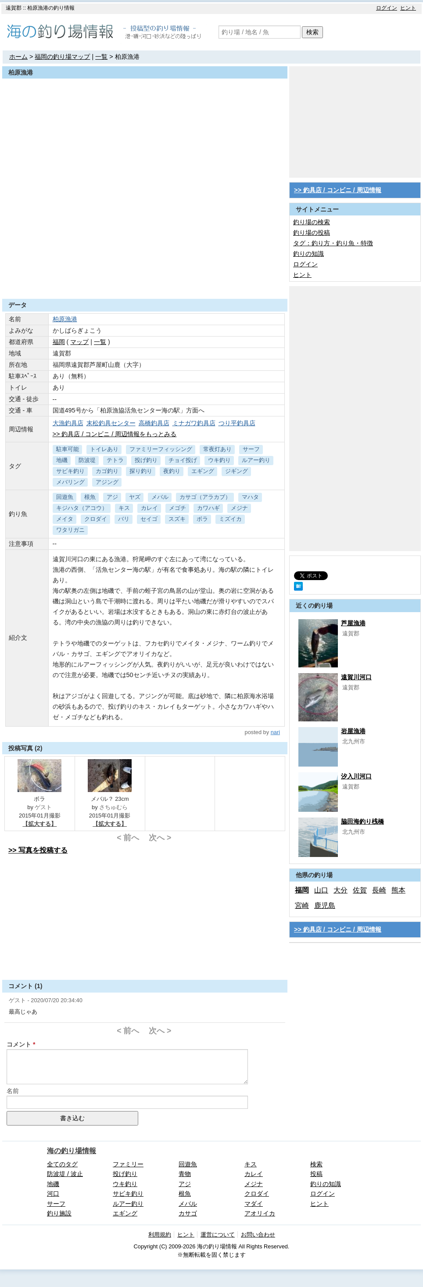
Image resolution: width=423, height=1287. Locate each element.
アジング (107, 482)
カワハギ (208, 508)
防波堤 (87, 460)
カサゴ (188, 1213)
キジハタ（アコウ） (82, 508)
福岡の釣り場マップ (62, 56)
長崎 (379, 890)
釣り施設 (59, 1213)
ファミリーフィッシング (160, 449)
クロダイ (95, 519)
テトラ (115, 460)
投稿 (316, 1173)
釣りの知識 (308, 253)
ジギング (236, 471)
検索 (312, 32)
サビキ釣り (70, 471)
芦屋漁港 (353, 623)
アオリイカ (259, 1213)
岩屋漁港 (353, 731)
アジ (112, 497)
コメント (19, 1044)
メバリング (70, 482)
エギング (202, 471)
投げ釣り (146, 460)
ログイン (386, 8)
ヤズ (134, 497)
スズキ (177, 519)
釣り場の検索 (311, 222)
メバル (159, 497)
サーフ (251, 449)
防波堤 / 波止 (65, 1173)
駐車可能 (67, 449)
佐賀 (360, 890)
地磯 (62, 460)
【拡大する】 (39, 824)
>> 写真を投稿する (38, 850)
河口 (53, 1193)
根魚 (90, 497)
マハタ (250, 497)
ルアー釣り (256, 460)
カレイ (149, 508)
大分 (340, 890)
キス (124, 508)
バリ (123, 519)
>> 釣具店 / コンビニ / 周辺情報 (337, 190)
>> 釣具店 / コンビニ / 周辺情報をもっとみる (115, 433)
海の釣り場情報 (71, 1150)
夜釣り (171, 471)
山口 (321, 890)
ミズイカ (230, 519)
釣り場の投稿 (311, 232)
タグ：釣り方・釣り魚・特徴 (333, 243)
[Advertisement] (144, 277)
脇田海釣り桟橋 (362, 821)
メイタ (64, 519)
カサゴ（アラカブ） (205, 497)
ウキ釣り (219, 460)
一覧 (101, 56)
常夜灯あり (217, 449)
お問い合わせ (258, 1234)
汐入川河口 (356, 776)
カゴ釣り (107, 471)
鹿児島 (324, 905)
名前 (13, 1090)
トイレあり (104, 449)
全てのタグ (62, 1164)
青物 (185, 1173)
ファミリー (128, 1164)
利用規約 (159, 1234)
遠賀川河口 (356, 677)
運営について (218, 1234)
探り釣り (140, 471)
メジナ (239, 508)
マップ (79, 341)
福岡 (59, 341)
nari (275, 732)
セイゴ (149, 519)
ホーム (18, 56)
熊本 (398, 890)
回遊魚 (64, 497)
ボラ (202, 519)
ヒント (408, 8)
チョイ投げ (182, 460)
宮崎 (302, 905)
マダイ (253, 1203)
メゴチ (177, 508)
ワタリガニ (70, 530)
